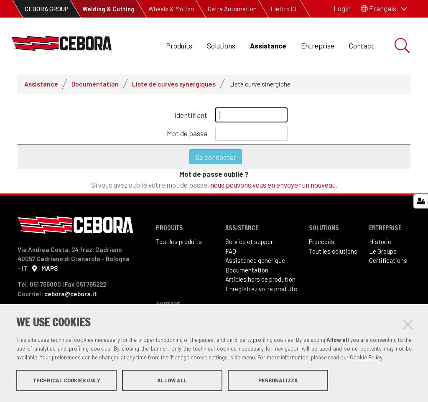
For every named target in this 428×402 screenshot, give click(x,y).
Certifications (388, 260)
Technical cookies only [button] (66, 380)
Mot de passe (187, 133)
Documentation (95, 84)
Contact (361, 45)
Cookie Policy (366, 357)
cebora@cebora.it (70, 294)
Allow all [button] (172, 380)
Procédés (321, 241)
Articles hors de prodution (260, 279)
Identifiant (190, 115)
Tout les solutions (333, 251)
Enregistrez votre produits (261, 289)
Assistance (268, 45)
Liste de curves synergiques (174, 84)
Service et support (250, 241)
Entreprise (317, 45)
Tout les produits (179, 241)
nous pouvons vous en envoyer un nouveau (273, 185)
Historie (380, 241)
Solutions (221, 45)
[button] (383, 9)
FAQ (230, 251)
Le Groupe (383, 251)
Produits (179, 45)
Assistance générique (255, 260)
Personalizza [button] (278, 380)
